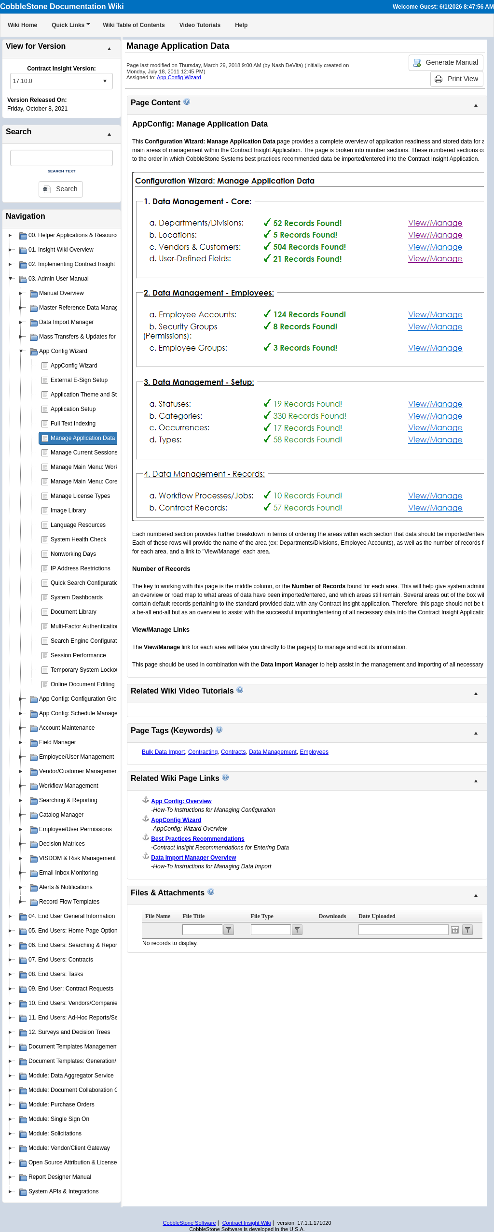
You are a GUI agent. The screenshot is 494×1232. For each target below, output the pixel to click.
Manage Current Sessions (84, 452)
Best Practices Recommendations (197, 838)
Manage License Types (80, 496)
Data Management (273, 752)
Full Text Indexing (73, 423)
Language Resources (78, 525)
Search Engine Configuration (87, 640)
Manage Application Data (83, 438)
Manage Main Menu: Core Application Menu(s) (110, 481)
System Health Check (78, 539)
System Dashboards (77, 597)
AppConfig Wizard (74, 365)
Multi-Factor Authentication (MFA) (94, 626)
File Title (193, 916)
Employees (314, 752)
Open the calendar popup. (455, 929)
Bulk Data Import (163, 752)
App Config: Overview (181, 801)
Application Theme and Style (87, 394)
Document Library (73, 612)
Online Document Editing (83, 684)
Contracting (203, 752)
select (104, 81)
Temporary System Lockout (86, 669)
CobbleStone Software (189, 1223)
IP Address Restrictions (80, 568)
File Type (262, 916)
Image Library (68, 510)
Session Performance (78, 655)
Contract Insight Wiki (246, 1223)
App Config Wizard (179, 77)
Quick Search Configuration (86, 583)
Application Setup (73, 409)
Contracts (233, 752)
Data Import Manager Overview (193, 857)
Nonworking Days (73, 554)
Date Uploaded (376, 916)
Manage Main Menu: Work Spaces (95, 467)
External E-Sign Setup (79, 380)
